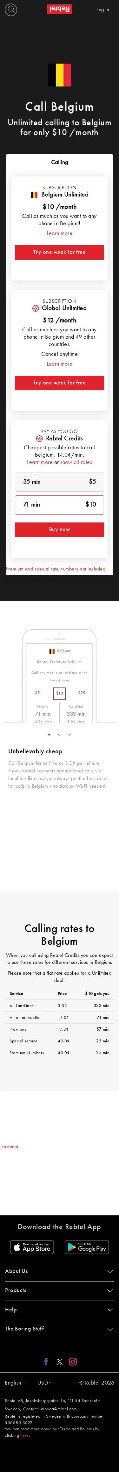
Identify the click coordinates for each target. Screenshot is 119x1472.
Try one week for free (59, 252)
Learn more (59, 233)
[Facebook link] (47, 1362)
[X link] (59, 1362)
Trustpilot (9, 1147)
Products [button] (57, 1290)
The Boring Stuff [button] (57, 1329)
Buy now (59, 529)
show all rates (76, 462)
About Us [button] (57, 1271)
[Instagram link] (71, 1362)
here (24, 1435)
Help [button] (57, 1310)
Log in (102, 9)
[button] (14, 1383)
